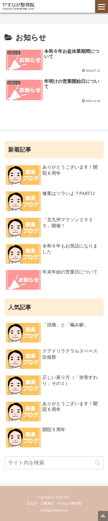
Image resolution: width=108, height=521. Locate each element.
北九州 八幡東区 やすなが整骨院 (54, 503)
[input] (54, 462)
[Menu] (101, 6)
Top (103, 516)
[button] (97, 462)
